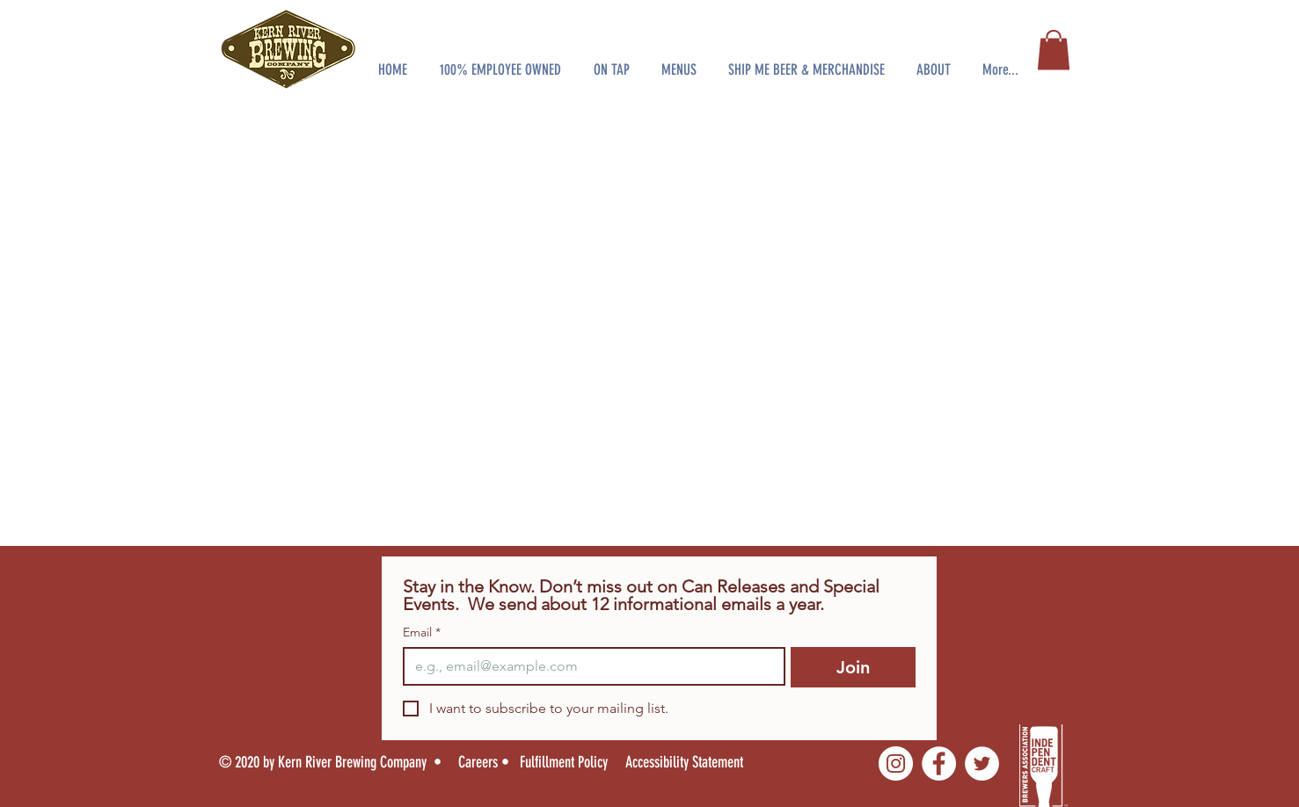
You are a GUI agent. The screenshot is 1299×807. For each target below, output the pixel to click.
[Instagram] (896, 763)
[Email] (589, 666)
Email (422, 632)
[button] (501, 61)
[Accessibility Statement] (696, 762)
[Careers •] (489, 762)
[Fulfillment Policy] (566, 762)
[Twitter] (982, 763)
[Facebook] (939, 763)
